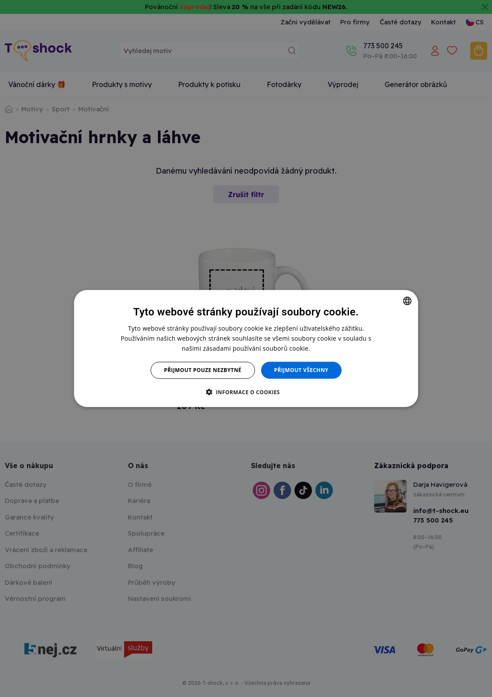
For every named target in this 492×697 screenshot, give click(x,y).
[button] (246, 391)
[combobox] (407, 301)
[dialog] (246, 348)
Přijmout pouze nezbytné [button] (202, 370)
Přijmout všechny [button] (301, 370)
